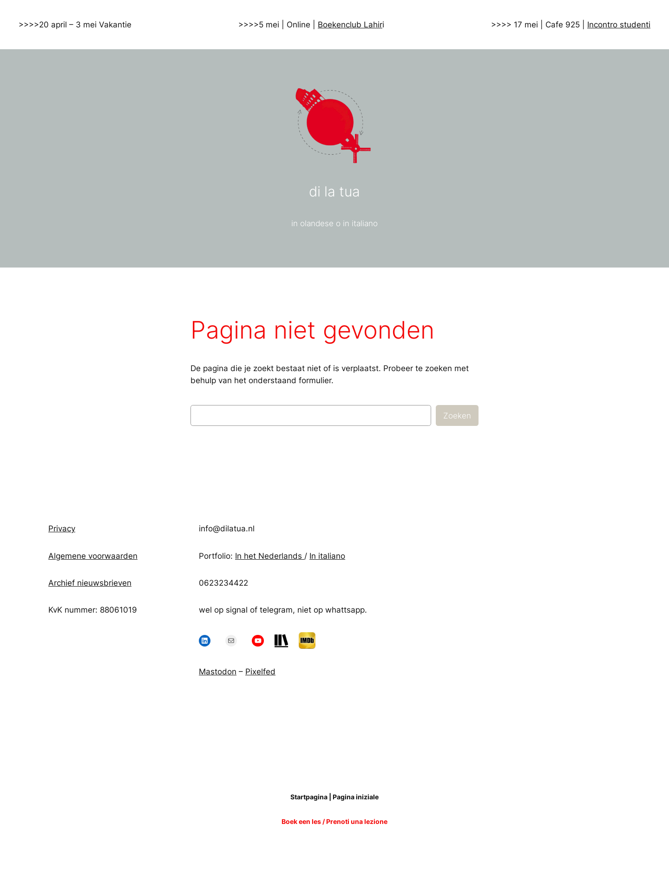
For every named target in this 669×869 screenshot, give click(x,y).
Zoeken (457, 415)
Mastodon (217, 671)
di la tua (334, 191)
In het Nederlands (269, 556)
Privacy (61, 528)
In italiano (327, 556)
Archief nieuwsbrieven (89, 583)
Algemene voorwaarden (93, 556)
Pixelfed (260, 671)
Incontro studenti (618, 24)
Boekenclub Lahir (350, 24)
